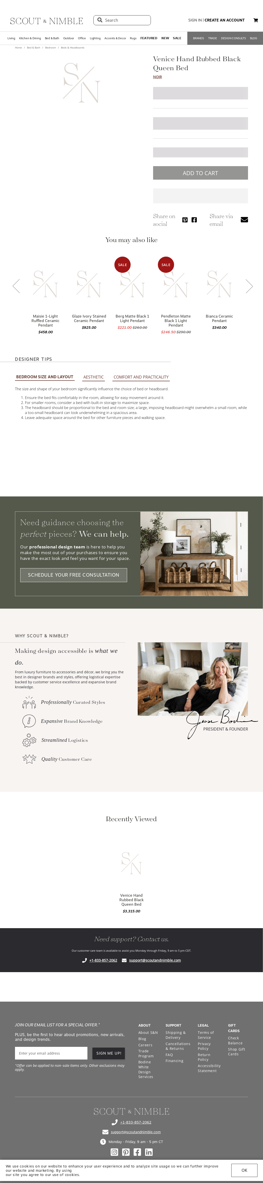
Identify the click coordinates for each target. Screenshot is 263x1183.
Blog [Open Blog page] (142, 1038)
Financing (174, 1060)
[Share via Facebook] (194, 220)
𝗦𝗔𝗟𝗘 (177, 38)
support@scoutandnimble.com (155, 960)
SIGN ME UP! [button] (109, 1053)
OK (244, 1170)
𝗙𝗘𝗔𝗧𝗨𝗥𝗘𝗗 (148, 38)
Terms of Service (206, 1035)
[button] (255, 20)
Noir (157, 76)
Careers (145, 1045)
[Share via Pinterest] (185, 220)
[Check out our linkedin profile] (149, 1152)
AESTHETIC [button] (93, 377)
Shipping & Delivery (176, 1035)
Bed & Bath (52, 38)
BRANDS (198, 38)
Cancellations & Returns (178, 1046)
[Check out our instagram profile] (114, 1152)
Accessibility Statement (209, 1068)
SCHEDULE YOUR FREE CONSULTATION (73, 575)
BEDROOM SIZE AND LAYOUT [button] (44, 377)
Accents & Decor (115, 38)
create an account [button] (225, 20)
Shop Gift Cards (236, 1052)
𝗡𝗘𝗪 (165, 38)
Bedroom (50, 47)
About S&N (148, 1032)
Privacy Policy (204, 1046)
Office (82, 38)
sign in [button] (195, 20)
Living (11, 38)
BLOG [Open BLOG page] (253, 38)
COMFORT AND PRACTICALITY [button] (141, 377)
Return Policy (204, 1057)
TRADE (212, 38)
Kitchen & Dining (30, 38)
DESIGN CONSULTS (233, 38)
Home (19, 47)
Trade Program (146, 1053)
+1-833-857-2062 (103, 960)
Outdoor (68, 38)
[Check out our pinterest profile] (126, 1152)
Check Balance (235, 1040)
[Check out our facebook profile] (137, 1152)
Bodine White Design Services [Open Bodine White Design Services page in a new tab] (146, 1069)
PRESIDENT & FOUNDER (225, 729)
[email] (51, 1053)
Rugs (133, 38)
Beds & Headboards (72, 47)
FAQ (169, 1054)
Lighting (95, 38)
